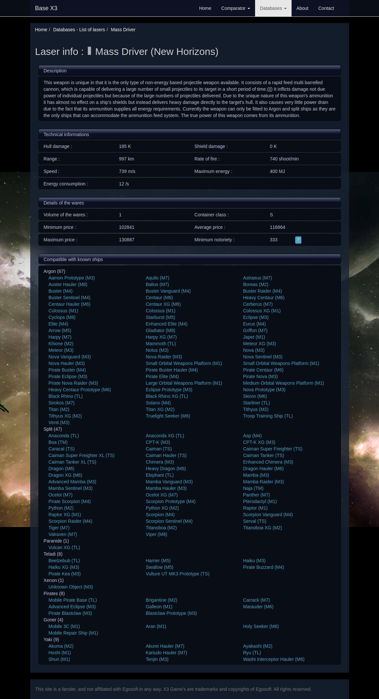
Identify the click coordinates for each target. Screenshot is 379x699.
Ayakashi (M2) (257, 646)
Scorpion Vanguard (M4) (268, 514)
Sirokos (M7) (62, 402)
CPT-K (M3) (158, 442)
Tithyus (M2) (255, 409)
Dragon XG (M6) (66, 475)
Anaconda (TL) (64, 435)
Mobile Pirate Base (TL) (73, 600)
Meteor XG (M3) (259, 343)
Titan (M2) (59, 409)
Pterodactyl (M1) (260, 501)
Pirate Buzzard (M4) (263, 567)
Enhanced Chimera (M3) (268, 462)
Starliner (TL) (256, 402)
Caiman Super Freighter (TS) (272, 448)
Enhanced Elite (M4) (166, 323)
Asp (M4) (252, 435)
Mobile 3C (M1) (64, 626)
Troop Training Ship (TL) (268, 416)
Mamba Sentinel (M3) (71, 488)
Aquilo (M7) (157, 277)
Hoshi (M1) (60, 652)
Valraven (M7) (63, 534)
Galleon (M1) (159, 606)
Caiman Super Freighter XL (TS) (82, 455)
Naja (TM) (253, 488)
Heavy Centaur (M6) (263, 297)
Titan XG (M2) (160, 409)
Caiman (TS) (159, 448)
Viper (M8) (156, 534)
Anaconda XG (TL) (165, 435)
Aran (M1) (156, 626)
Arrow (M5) (60, 330)
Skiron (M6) (255, 396)
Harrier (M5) (158, 560)
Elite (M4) (58, 323)
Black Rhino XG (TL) (167, 396)
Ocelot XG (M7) (162, 494)
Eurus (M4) (254, 323)
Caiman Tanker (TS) (263, 455)
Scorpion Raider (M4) (70, 521)
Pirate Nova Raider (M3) (73, 383)
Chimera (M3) (160, 462)
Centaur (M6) (159, 297)
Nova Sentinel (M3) (262, 356)
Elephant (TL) (160, 475)
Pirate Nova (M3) (260, 376)
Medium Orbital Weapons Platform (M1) (283, 383)
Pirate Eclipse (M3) (68, 376)
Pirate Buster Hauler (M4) (172, 370)
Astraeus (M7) (257, 277)
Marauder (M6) (258, 606)
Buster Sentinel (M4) (70, 297)
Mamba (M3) (256, 475)
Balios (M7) (157, 284)
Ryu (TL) (252, 652)
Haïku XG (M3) (64, 567)
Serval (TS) (254, 521)
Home (205, 8)
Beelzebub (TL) (64, 560)
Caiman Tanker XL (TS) (73, 462)
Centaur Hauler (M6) (70, 304)
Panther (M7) (256, 494)
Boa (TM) (58, 442)
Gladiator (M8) (160, 330)
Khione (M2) (61, 343)
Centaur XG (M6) (163, 304)
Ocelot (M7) (61, 494)
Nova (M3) (253, 350)
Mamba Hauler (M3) (166, 488)
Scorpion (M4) (160, 514)
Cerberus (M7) (257, 304)
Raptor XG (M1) (65, 514)
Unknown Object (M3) (71, 587)
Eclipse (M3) (256, 317)
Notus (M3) (157, 350)
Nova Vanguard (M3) (70, 356)
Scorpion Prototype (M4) (171, 501)
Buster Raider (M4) (262, 291)
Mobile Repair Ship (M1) (73, 633)
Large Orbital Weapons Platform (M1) (184, 383)
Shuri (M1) (59, 659)
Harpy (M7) (60, 337)
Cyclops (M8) (62, 317)
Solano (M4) (158, 402)
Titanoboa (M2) (161, 527)
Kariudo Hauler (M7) (166, 652)
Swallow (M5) (159, 567)
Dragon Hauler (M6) (263, 468)
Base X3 (46, 8)
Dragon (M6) (62, 468)
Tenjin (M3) (157, 659)
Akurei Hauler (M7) (165, 646)
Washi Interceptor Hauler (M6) (273, 659)
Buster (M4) (61, 291)
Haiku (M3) (254, 560)
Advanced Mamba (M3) (73, 481)
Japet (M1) (254, 337)
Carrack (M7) (256, 600)
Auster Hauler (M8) (68, 284)
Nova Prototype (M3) (264, 389)
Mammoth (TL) (161, 343)
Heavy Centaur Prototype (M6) (80, 389)
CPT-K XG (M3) (259, 442)
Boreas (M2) (255, 284)
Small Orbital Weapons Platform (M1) (184, 363)
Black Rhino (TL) (66, 396)
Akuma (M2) (61, 646)
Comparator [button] (235, 8)
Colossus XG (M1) (261, 310)
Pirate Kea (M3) (65, 573)
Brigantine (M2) (161, 600)
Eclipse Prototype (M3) (169, 389)
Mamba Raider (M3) (263, 481)
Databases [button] (273, 8)
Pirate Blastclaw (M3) (70, 613)
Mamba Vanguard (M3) (169, 481)
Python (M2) (61, 508)
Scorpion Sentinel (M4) (169, 521)
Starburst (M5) (160, 317)
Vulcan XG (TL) (64, 547)
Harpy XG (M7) (161, 337)
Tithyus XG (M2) (65, 416)
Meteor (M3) (61, 350)
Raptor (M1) (255, 508)
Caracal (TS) (62, 448)
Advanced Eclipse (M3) (72, 606)
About (302, 8)
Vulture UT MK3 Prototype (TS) (177, 573)
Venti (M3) (59, 422)
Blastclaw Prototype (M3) (171, 613)
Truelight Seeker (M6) (168, 416)
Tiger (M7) (59, 527)
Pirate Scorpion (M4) (70, 501)
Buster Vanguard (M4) (168, 291)
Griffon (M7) (255, 330)
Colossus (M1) (63, 310)
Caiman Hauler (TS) (166, 455)
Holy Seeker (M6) (261, 626)
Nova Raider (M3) (164, 356)
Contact (326, 8)
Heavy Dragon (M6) (166, 468)
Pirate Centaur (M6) (263, 370)
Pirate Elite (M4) (162, 376)
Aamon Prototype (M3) (72, 277)
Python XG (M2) (162, 508)
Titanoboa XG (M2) (262, 527)
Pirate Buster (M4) (67, 370)
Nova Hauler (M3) (67, 363)
